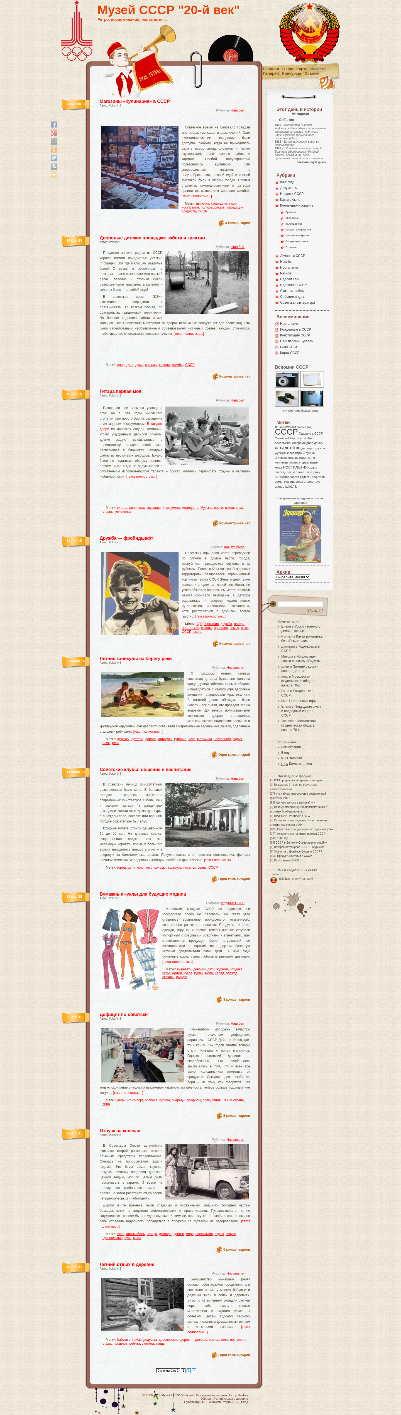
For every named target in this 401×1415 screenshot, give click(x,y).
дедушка (150, 1340)
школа (197, 632)
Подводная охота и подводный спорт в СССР (301, 711)
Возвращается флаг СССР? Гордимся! (299, 847)
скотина (148, 1343)
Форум (318, 69)
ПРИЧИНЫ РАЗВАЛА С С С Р (293, 815)
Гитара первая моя (120, 391)
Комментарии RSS (225, 1402)
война (308, 438)
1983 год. (283, 838)
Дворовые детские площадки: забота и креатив (152, 238)
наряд (219, 973)
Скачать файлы (292, 291)
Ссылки (312, 73)
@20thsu (284, 878)
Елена (286, 626)
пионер (301, 472)
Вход (285, 753)
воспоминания (285, 443)
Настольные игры (302, 701)
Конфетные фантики (298, 229)
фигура (181, 977)
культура (175, 867)
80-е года (287, 182)
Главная (271, 69)
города (152, 1234)
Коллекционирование (296, 205)
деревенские (169, 1340)
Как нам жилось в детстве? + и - (296, 802)
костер (214, 1340)
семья (234, 628)
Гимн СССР (289, 347)
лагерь (239, 624)
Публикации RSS (196, 1402)
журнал (222, 969)
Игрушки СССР (232, 903)
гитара (122, 508)
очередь (280, 472)
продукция (235, 207)
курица (164, 1100)
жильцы (151, 365)
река (115, 743)
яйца (106, 1104)
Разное (285, 273)
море (190, 1234)
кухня (233, 203)
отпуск (231, 1234)
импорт (137, 1100)
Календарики (293, 223)
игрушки (281, 457)
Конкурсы (291, 73)
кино (139, 867)
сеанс (202, 867)
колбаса (151, 1100)
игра (298, 453)
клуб (148, 867)
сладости (189, 211)
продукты (194, 1100)
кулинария (219, 203)
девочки (123, 739)
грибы (136, 1340)
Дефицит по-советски (124, 1014)
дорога (150, 739)
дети (129, 365)
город (121, 867)
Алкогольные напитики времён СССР (301, 833)
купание (180, 739)
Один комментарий (234, 755)
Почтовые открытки (297, 235)
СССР (202, 211)
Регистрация (291, 747)
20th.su (206, 1398)
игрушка (236, 969)
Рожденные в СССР (295, 329)
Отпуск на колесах (120, 1130)
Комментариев (296, 764)
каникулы (165, 739)
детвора (165, 1234)
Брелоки (290, 212)
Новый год (304, 427)
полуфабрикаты (213, 207)
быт (301, 438)
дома (139, 365)
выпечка (202, 203)
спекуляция (212, 1100)
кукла (188, 973)
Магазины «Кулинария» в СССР (135, 101)
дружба (226, 624)
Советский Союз (286, 438)
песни (218, 508)
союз (244, 628)
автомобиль (135, 1234)
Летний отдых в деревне (127, 1264)
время (301, 443)
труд (317, 481)
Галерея (271, 73)
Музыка (206, 508)
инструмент (171, 508)
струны (107, 512)
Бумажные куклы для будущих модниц (143, 894)
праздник (313, 472)
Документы (288, 188)
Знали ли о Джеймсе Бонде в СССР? (298, 851)
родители (318, 477)
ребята (134, 1343)
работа (294, 477)
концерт (160, 867)
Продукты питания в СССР (294, 856)
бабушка (124, 1340)
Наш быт (237, 110)
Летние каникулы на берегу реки (136, 658)
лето (191, 739)
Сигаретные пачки (296, 241)
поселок (190, 867)
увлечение (123, 512)
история (301, 458)
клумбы (177, 365)
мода (209, 973)
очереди (178, 1100)
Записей (291, 758)
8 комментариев (236, 1000)
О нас (287, 69)
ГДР (199, 624)
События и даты (292, 297)
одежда (232, 973)
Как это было (234, 547)
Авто (120, 1234)
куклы (198, 973)
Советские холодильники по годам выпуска (305, 829)
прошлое (221, 628)
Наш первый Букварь (296, 341)
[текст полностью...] (197, 196)
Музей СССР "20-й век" (168, 10)
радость (305, 477)
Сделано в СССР (293, 285)
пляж (106, 743)
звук (141, 508)
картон (177, 973)
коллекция (282, 462)
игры (166, 973)
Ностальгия (235, 668)
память (206, 628)
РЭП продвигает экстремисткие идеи (298, 780)
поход (229, 508)
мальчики (204, 739)
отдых (237, 739)
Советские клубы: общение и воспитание (146, 769)
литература (298, 462)
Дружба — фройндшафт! (127, 538)
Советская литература (297, 302)
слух (239, 508)
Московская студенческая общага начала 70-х (297, 681)
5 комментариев (236, 1116)
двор (121, 365)
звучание (153, 508)
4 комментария (237, 223)
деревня (187, 1340)
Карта (302, 69)
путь (127, 1238)
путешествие (112, 1238)
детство (137, 739)
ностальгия (190, 207)
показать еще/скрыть (311, 162)
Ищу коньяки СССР (286, 860)
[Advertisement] (168, 121)
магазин (312, 462)
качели (164, 365)
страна (238, 1100)
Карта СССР (289, 353)
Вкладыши (292, 217)
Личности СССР (292, 256)
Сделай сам (289, 279)
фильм (280, 486)
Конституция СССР (295, 335)
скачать (168, 977)
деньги (319, 443)
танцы (160, 1343)
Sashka (243, 1395)
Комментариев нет (234, 376)
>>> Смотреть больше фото (300, 410)
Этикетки (291, 247)
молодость (190, 508)
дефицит (124, 1100)
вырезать (184, 969)
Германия (211, 624)
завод (291, 453)
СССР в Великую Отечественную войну (301, 842)
